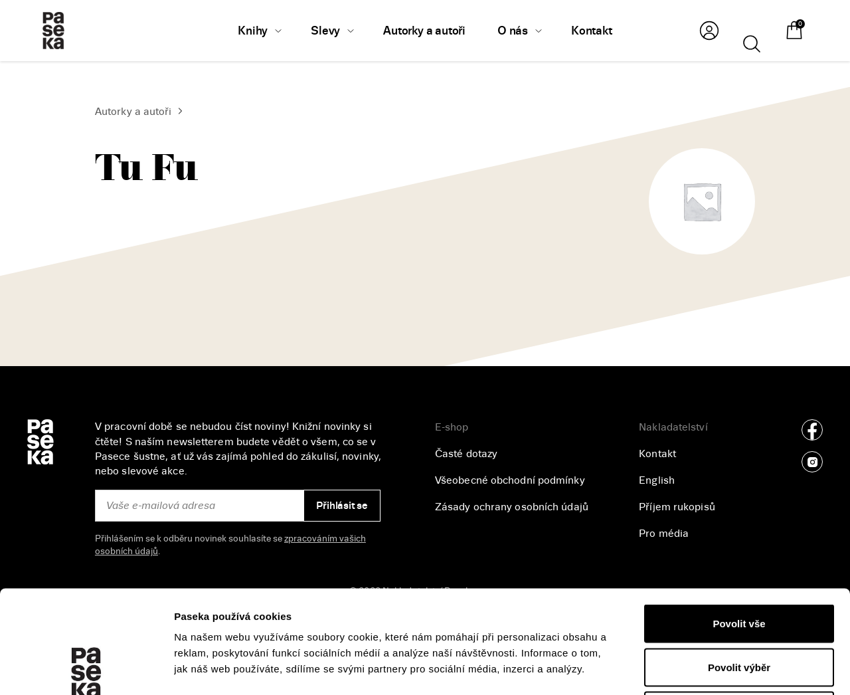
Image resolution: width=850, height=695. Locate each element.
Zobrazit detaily (704, 668)
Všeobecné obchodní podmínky (510, 480)
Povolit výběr (739, 564)
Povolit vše (739, 520)
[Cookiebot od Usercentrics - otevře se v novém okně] (86, 669)
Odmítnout (739, 607)
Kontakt (657, 454)
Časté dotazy (466, 454)
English (657, 480)
